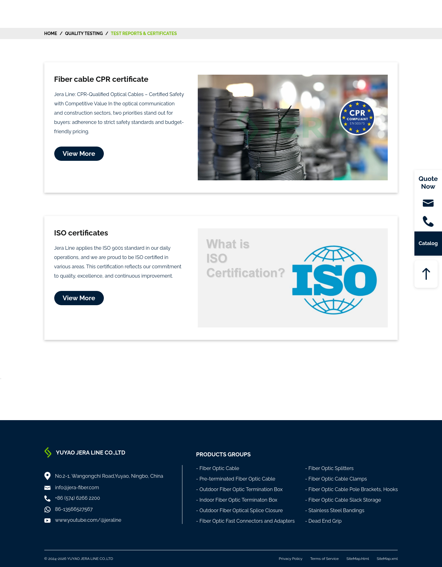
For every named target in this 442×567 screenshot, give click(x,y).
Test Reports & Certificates (144, 33)
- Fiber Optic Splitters (329, 468)
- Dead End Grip (323, 521)
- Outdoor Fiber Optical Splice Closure (239, 510)
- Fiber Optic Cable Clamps (336, 479)
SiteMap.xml (387, 558)
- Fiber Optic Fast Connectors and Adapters (245, 521)
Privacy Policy (291, 558)
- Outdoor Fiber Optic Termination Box (239, 489)
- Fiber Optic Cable (217, 468)
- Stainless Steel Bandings (334, 510)
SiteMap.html (358, 558)
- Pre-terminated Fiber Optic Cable (236, 479)
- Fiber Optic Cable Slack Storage (343, 500)
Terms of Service (324, 558)
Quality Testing (84, 33)
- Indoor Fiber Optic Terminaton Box (236, 500)
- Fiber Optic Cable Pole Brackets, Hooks (351, 489)
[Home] (39, 13)
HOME (50, 33)
